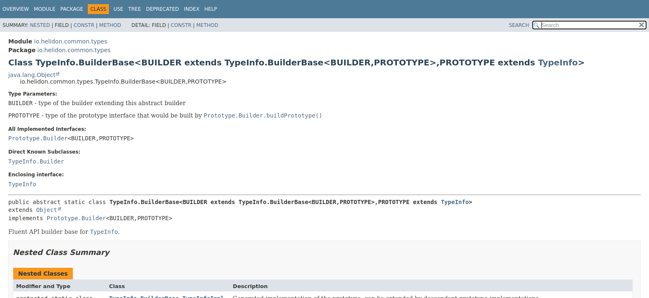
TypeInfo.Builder (36, 161)
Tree (134, 9)
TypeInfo (558, 62)
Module (44, 9)
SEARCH (519, 25)
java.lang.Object (31, 75)
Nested (40, 25)
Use (118, 9)
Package (71, 9)
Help (210, 9)
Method (110, 25)
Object (46, 210)
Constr (84, 25)
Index (192, 9)
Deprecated (162, 9)
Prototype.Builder (37, 138)
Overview (15, 9)
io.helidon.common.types (70, 41)
